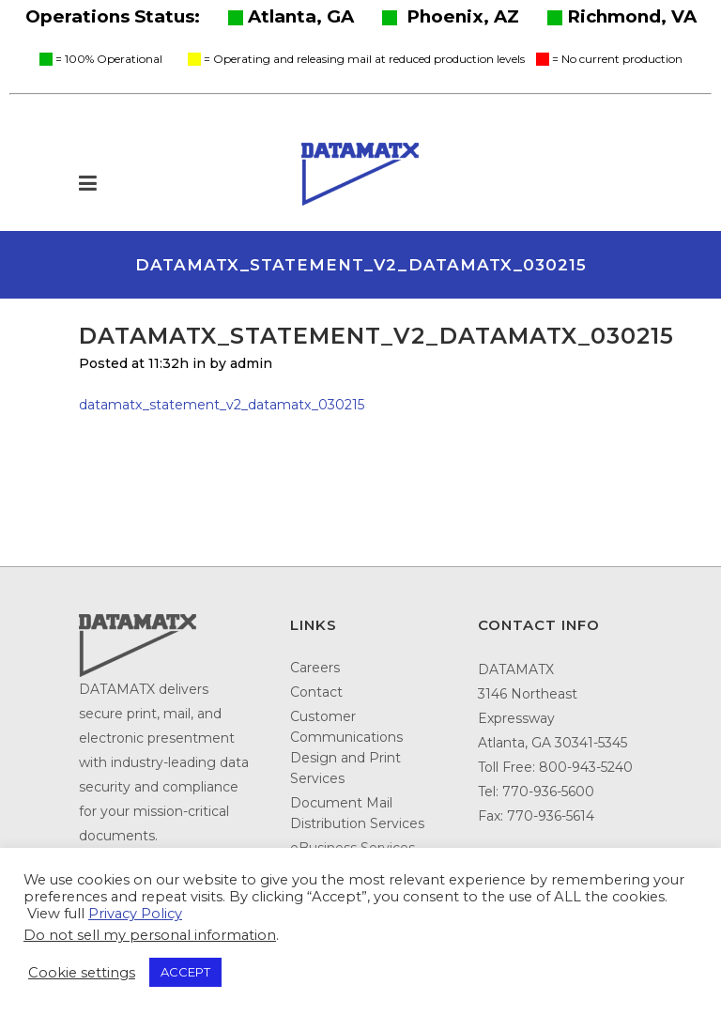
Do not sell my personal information (149, 935)
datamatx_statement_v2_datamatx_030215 (221, 404)
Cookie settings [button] (81, 972)
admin (251, 363)
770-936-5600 (548, 791)
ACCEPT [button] (185, 971)
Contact (316, 692)
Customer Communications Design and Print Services (346, 747)
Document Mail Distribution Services (357, 813)
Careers (315, 667)
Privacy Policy (135, 913)
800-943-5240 (586, 767)
